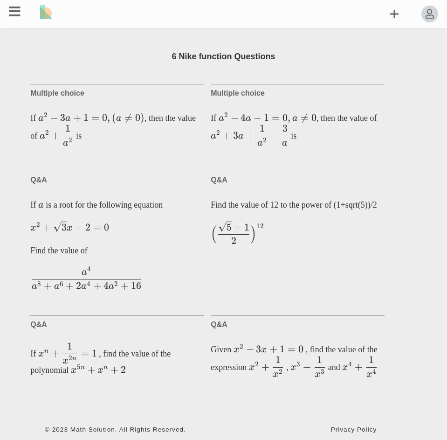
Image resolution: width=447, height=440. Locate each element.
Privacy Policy (354, 429)
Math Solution (92, 429)
